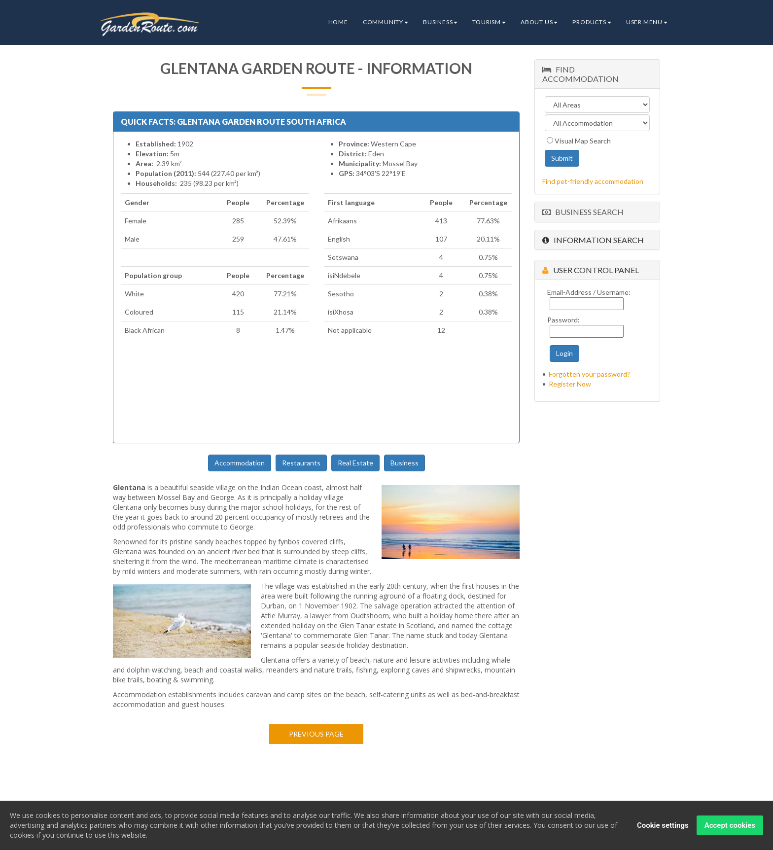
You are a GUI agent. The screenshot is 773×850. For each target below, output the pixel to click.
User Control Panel (590, 270)
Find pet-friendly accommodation (592, 181)
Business (440, 22)
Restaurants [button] (301, 463)
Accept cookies (729, 825)
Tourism (489, 22)
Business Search (583, 211)
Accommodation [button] (239, 463)
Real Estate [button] (355, 463)
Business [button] (404, 463)
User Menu (647, 22)
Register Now (570, 384)
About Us (539, 22)
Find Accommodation (580, 74)
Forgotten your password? (589, 374)
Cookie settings (663, 825)
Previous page (316, 734)
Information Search (593, 240)
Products (591, 22)
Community (385, 22)
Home (338, 22)
